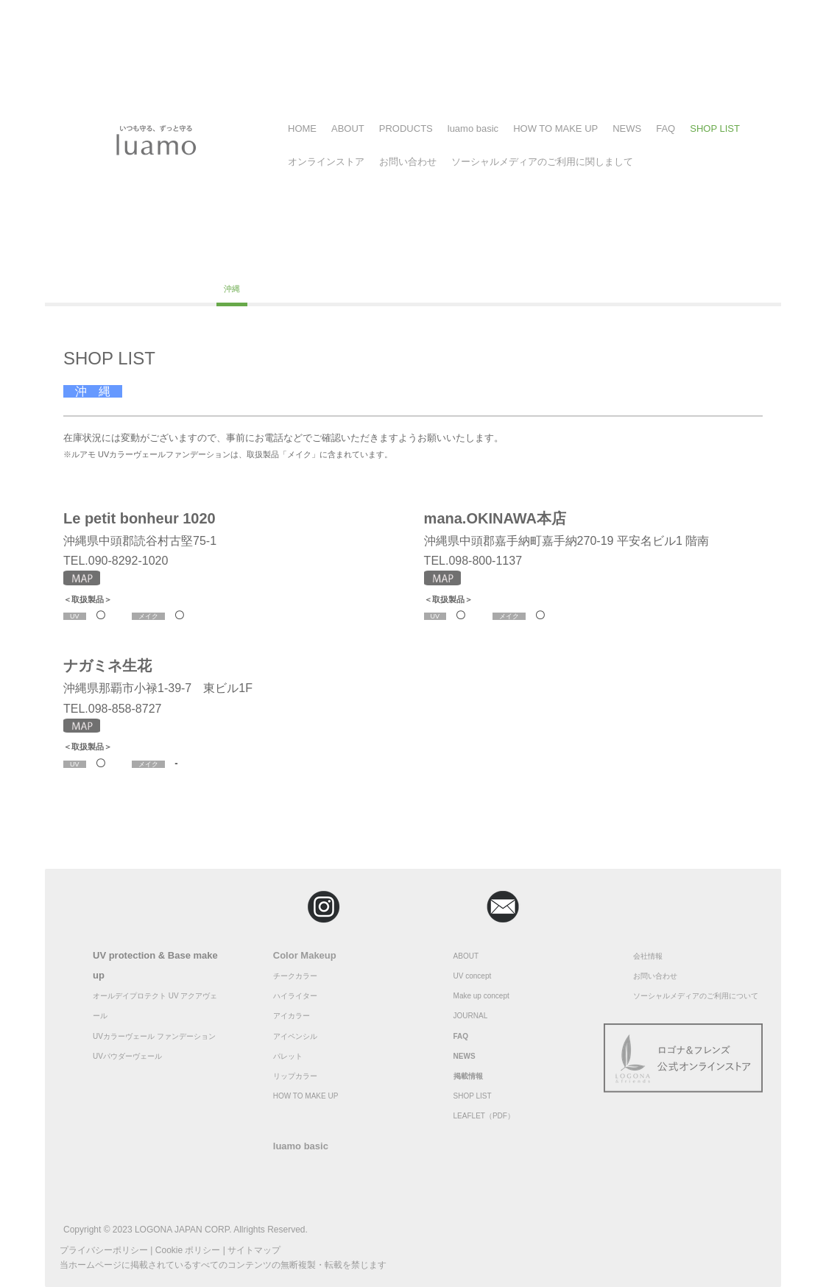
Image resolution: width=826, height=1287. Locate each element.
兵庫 (631, 259)
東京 (163, 259)
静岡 (401, 259)
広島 (715, 259)
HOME (302, 128)
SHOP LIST (715, 128)
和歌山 (673, 259)
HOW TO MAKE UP (555, 128)
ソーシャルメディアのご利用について (695, 996)
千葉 (248, 259)
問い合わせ (658, 976)
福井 (325, 259)
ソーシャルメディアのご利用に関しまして (542, 161)
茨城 (439, 259)
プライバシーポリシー (104, 1250)
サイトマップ (253, 1250)
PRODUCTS (406, 128)
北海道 (83, 259)
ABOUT (347, 128)
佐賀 (155, 288)
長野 (363, 259)
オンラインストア (326, 161)
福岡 (117, 288)
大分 (194, 288)
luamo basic (473, 128)
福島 (125, 259)
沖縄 (232, 288)
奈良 (593, 259)
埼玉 (286, 259)
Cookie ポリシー (188, 1250)
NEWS (627, 128)
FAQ (665, 128)
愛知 (478, 259)
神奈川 (206, 259)
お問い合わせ (408, 161)
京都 (554, 259)
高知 (79, 288)
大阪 (516, 259)
